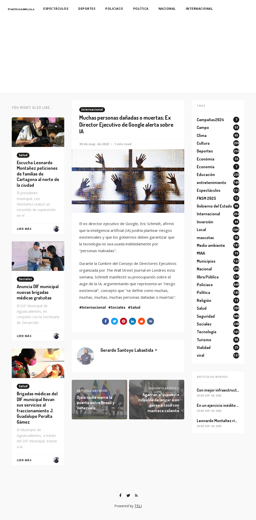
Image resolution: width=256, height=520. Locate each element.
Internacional (92, 109)
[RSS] (136, 495)
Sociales (118, 307)
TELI (138, 505)
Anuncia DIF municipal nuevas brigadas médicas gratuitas (37, 292)
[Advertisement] (128, 55)
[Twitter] (128, 495)
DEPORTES (86, 9)
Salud (135, 307)
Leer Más (24, 228)
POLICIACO (114, 9)
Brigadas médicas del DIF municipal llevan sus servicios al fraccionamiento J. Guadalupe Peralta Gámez (37, 408)
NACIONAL (167, 9)
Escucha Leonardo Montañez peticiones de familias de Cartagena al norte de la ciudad (38, 174)
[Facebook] (120, 495)
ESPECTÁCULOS (55, 9)
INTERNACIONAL (199, 9)
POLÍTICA (140, 9)
